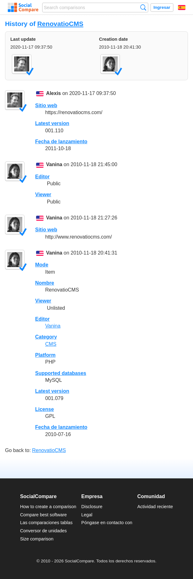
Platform (45, 355)
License (44, 409)
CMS (50, 344)
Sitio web (46, 105)
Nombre (44, 283)
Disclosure (91, 506)
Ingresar (161, 7)
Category (46, 337)
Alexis (53, 93)
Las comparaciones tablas (46, 522)
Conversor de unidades (43, 530)
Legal (86, 514)
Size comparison (36, 538)
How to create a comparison (48, 506)
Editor (42, 176)
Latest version (52, 123)
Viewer (43, 194)
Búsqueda (143, 7)
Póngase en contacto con (106, 522)
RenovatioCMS (60, 23)
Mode (41, 264)
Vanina (54, 164)
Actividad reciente (155, 506)
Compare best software (43, 514)
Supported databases (60, 373)
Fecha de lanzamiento (61, 141)
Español (181, 7)
